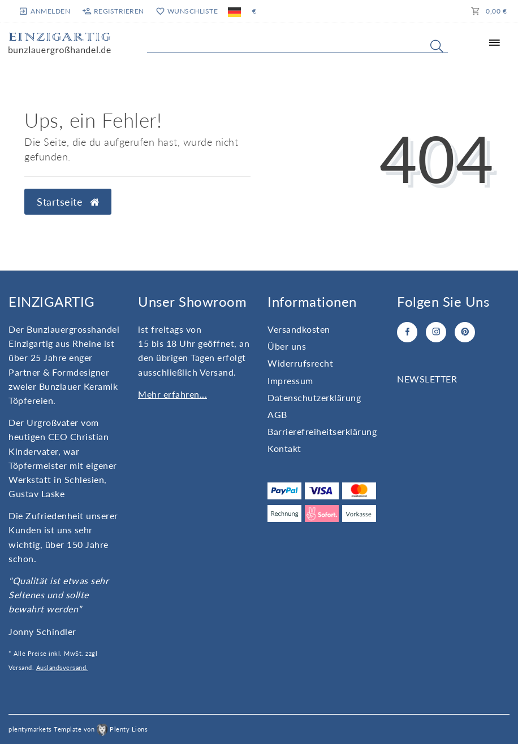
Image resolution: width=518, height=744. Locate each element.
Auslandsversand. (62, 667)
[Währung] (254, 11)
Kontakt (284, 448)
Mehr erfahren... (172, 394)
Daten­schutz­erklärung (314, 397)
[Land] (234, 11)
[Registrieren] (113, 11)
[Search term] (297, 43)
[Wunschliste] (186, 11)
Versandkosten (298, 329)
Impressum (290, 380)
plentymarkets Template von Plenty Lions (78, 729)
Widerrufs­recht (300, 363)
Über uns (286, 346)
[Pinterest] (465, 332)
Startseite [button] (68, 202)
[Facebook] (407, 332)
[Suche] (436, 45)
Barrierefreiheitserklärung (322, 431)
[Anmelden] (45, 11)
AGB (277, 414)
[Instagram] (436, 332)
